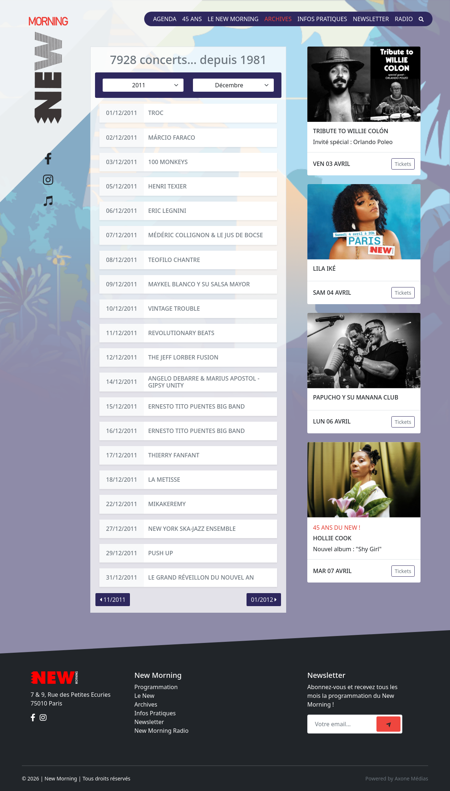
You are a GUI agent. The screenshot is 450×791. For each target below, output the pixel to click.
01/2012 (264, 600)
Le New (144, 696)
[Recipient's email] (343, 724)
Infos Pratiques (155, 713)
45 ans (192, 19)
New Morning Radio (161, 731)
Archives (278, 19)
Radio (404, 19)
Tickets (403, 163)
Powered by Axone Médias (397, 778)
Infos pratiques (322, 19)
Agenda (164, 19)
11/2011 (113, 600)
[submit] (388, 724)
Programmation (156, 687)
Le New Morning (233, 19)
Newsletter (371, 19)
